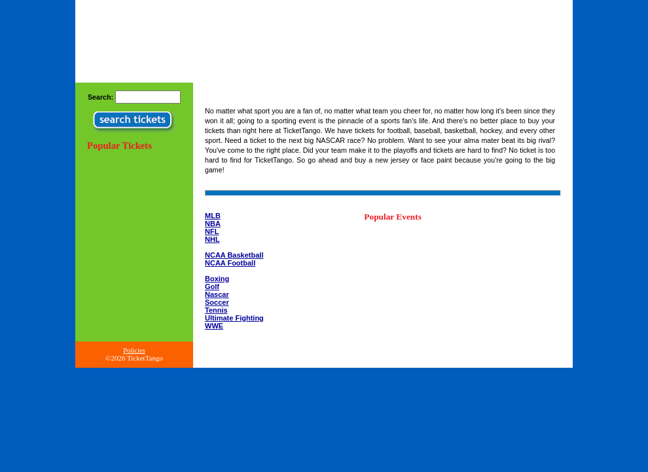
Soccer (217, 302)
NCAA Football (230, 263)
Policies (134, 350)
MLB (213, 216)
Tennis (216, 310)
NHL (212, 239)
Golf (212, 286)
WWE (214, 326)
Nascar (217, 294)
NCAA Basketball (234, 255)
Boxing (217, 279)
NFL (212, 231)
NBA (213, 223)
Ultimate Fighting (234, 318)
